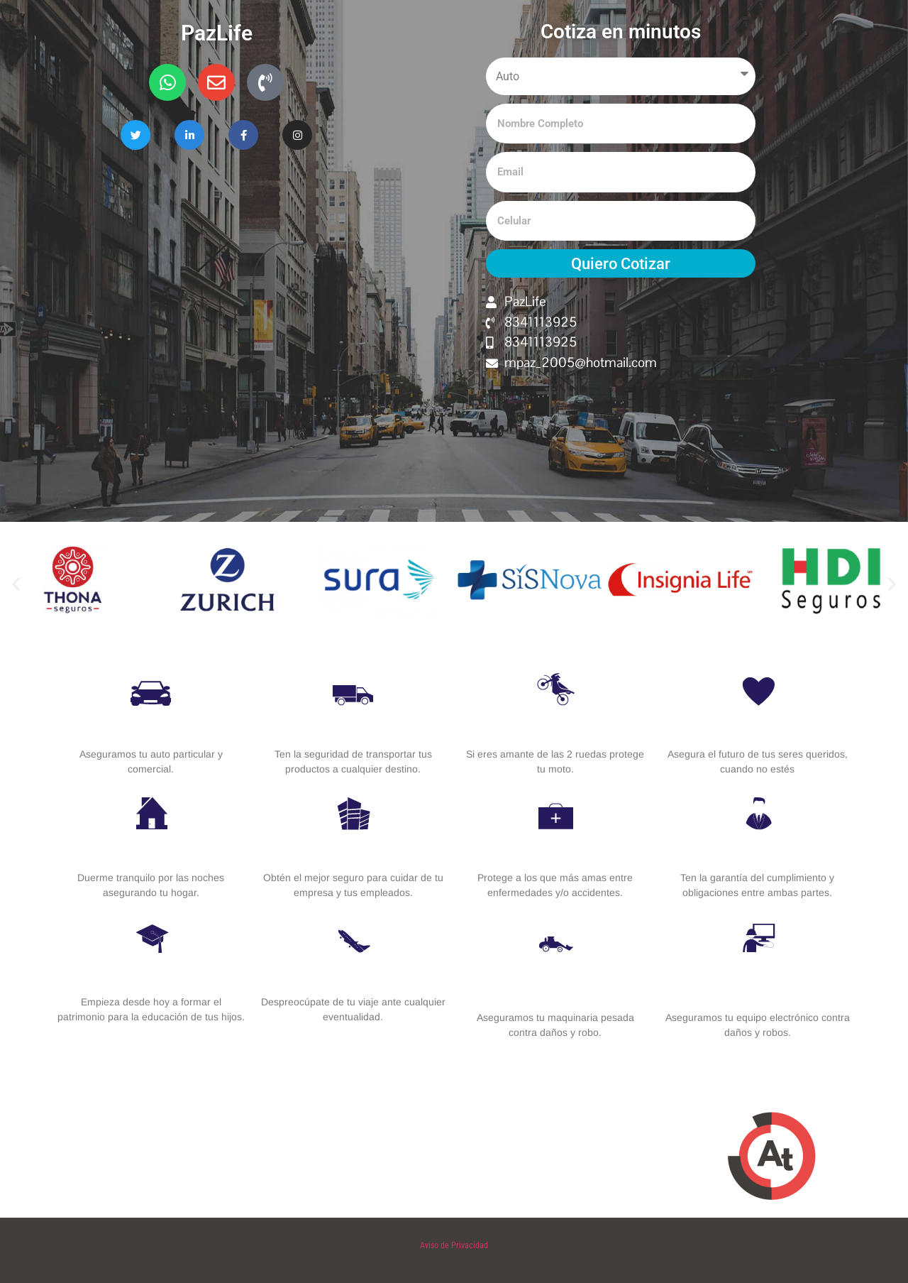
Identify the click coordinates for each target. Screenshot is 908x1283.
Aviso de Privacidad (454, 1245)
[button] (16, 584)
